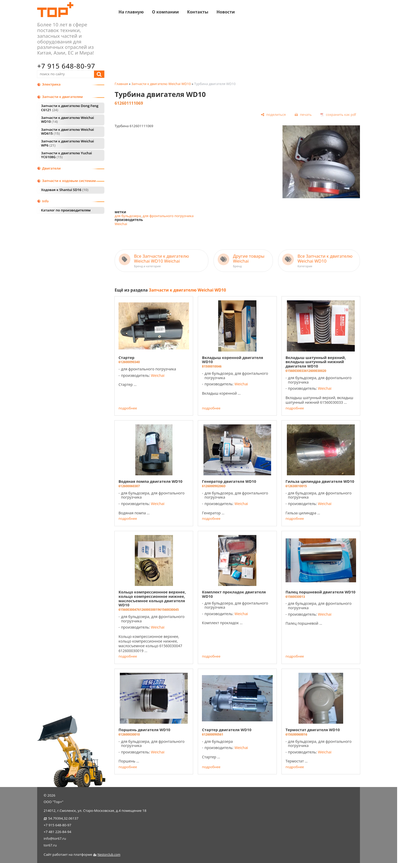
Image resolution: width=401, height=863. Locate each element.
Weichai (121, 224)
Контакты (197, 11)
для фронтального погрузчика (168, 215)
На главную (131, 11)
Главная (121, 83)
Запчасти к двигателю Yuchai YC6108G (66, 155)
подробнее (128, 408)
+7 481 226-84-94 (57, 831)
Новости (226, 11)
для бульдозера (128, 215)
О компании (165, 11)
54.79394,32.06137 (63, 818)
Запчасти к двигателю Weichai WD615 (67, 131)
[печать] (303, 114)
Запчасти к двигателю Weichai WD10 (67, 119)
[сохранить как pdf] (338, 114)
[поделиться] (273, 114)
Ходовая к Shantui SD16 (64, 189)
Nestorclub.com (108, 854)
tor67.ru (50, 845)
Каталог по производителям (66, 210)
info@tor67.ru (55, 838)
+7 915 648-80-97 (66, 66)
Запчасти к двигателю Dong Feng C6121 (69, 107)
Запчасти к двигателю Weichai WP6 (67, 143)
